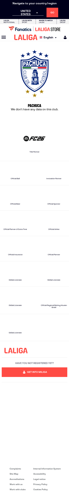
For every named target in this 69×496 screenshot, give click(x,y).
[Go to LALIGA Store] (34, 28)
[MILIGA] (64, 37)
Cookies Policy (40, 489)
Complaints (15, 469)
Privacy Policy (40, 484)
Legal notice (39, 479)
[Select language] (49, 37)
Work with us (16, 484)
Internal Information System (47, 469)
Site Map (14, 474)
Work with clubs (18, 489)
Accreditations (17, 479)
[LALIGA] (25, 37)
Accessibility (39, 474)
